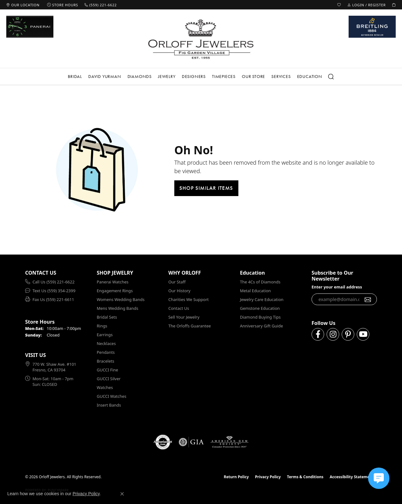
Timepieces (224, 76)
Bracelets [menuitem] (105, 361)
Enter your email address (337, 287)
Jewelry (167, 76)
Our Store (253, 76)
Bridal (75, 76)
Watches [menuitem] (105, 387)
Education (309, 76)
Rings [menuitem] (102, 326)
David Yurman (104, 76)
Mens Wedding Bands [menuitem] (117, 308)
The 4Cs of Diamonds (260, 282)
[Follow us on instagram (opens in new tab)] (333, 334)
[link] (23, 4)
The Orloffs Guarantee (189, 326)
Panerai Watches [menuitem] (112, 282)
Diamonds (140, 76)
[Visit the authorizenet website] (163, 442)
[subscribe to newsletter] (368, 299)
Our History (179, 290)
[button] (339, 4)
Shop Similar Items (206, 187)
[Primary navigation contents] (201, 76)
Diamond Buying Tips (260, 317)
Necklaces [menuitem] (106, 343)
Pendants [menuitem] (106, 352)
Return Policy (236, 476)
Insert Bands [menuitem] (109, 405)
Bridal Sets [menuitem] (107, 317)
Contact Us (178, 308)
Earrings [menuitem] (105, 334)
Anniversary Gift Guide (261, 326)
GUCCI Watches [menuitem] (111, 396)
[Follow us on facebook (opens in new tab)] (318, 334)
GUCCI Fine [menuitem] (107, 370)
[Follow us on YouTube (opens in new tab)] (363, 334)
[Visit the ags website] (229, 442)
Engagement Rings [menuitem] (115, 290)
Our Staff (177, 282)
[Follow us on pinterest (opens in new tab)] (348, 334)
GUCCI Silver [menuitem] (109, 378)
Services (281, 76)
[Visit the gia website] (191, 442)
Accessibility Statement (352, 476)
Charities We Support (188, 299)
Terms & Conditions (305, 476)
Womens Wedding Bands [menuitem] (120, 299)
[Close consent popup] (122, 494)
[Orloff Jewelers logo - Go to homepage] (201, 38)
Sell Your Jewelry (183, 317)
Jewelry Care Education (261, 299)
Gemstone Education (260, 308)
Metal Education (255, 290)
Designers (194, 76)
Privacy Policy (268, 476)
